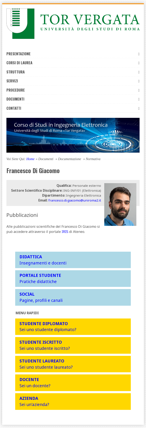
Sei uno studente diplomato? (47, 327)
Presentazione (73, 53)
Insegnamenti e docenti (42, 260)
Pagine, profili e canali (41, 297)
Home (30, 159)
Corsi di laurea (73, 62)
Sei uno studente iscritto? (44, 345)
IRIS (65, 231)
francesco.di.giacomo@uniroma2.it (74, 200)
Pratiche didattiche (40, 278)
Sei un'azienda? (34, 401)
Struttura (73, 71)
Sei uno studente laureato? (46, 364)
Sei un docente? (34, 383)
